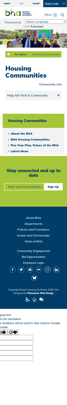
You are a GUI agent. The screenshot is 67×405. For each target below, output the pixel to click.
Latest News (19, 151)
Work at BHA (34, 241)
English (7, 3)
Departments (34, 223)
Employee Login (33, 262)
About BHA (33, 218)
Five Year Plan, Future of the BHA (35, 145)
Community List (50, 84)
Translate (34, 26)
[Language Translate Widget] (45, 21)
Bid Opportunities (33, 257)
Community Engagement (33, 251)
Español (36, 3)
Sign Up (53, 186)
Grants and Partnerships (33, 235)
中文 (21, 3)
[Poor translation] (13, 332)
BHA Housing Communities (46, 54)
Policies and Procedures (33, 229)
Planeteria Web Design (40, 293)
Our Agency (20, 54)
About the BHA (21, 133)
